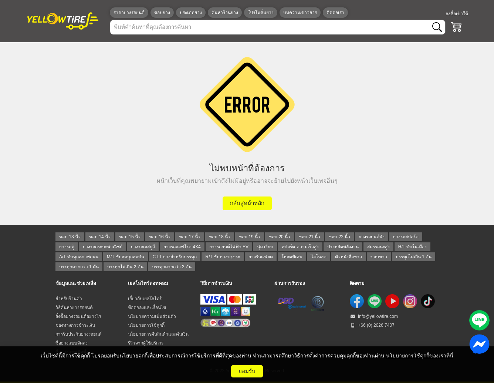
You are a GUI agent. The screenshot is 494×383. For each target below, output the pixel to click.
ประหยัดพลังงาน (343, 246)
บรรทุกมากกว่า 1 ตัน (79, 266)
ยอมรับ (247, 371)
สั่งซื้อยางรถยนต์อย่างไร (78, 316)
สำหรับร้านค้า (68, 298)
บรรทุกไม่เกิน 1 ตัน (414, 256)
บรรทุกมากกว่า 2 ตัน (172, 266)
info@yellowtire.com (374, 316)
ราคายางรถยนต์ (129, 12)
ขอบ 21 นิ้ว (309, 236)
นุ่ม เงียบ (265, 246)
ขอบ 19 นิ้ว (249, 236)
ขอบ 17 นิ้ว (189, 236)
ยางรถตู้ (66, 246)
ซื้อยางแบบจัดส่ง (71, 343)
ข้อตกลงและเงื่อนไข (147, 307)
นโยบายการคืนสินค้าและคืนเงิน (158, 334)
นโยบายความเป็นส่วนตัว (152, 316)
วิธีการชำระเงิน (216, 283)
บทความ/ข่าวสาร (300, 12)
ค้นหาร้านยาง (225, 12)
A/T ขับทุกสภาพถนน (78, 256)
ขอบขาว (378, 256)
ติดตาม (357, 283)
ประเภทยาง (191, 12)
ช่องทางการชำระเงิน (75, 325)
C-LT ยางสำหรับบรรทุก (175, 256)
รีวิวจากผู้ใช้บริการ (145, 343)
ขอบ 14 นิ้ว (100, 236)
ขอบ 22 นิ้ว (339, 236)
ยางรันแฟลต (260, 256)
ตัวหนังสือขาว (348, 256)
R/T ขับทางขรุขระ (222, 256)
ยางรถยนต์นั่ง (372, 236)
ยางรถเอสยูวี (143, 246)
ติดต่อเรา (335, 12)
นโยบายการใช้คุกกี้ (146, 325)
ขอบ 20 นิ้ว (279, 236)
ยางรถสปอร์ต (406, 236)
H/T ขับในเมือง (412, 246)
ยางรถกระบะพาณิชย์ (102, 246)
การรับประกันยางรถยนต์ (78, 334)
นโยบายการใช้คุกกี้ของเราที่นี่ (419, 356)
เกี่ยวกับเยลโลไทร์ (145, 298)
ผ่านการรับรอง (289, 283)
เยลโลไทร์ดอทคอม (148, 283)
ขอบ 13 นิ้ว (70, 236)
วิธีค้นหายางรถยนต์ (74, 307)
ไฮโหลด (318, 256)
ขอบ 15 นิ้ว (130, 236)
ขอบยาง (162, 12)
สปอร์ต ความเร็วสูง (300, 246)
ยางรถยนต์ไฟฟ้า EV (228, 246)
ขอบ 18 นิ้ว (219, 236)
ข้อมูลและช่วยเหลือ (75, 283)
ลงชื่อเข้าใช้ (457, 13)
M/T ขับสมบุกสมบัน (125, 256)
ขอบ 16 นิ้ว (159, 236)
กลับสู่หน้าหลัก (247, 203)
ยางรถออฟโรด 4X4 (182, 246)
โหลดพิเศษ (291, 256)
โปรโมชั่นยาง (261, 12)
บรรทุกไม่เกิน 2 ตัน (125, 266)
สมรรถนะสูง (378, 246)
